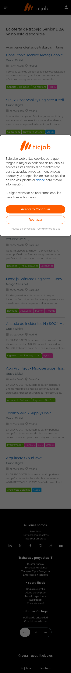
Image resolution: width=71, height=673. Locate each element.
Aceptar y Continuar (35, 209)
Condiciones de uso (48, 228)
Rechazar (35, 219)
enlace (40, 180)
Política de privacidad (23, 228)
